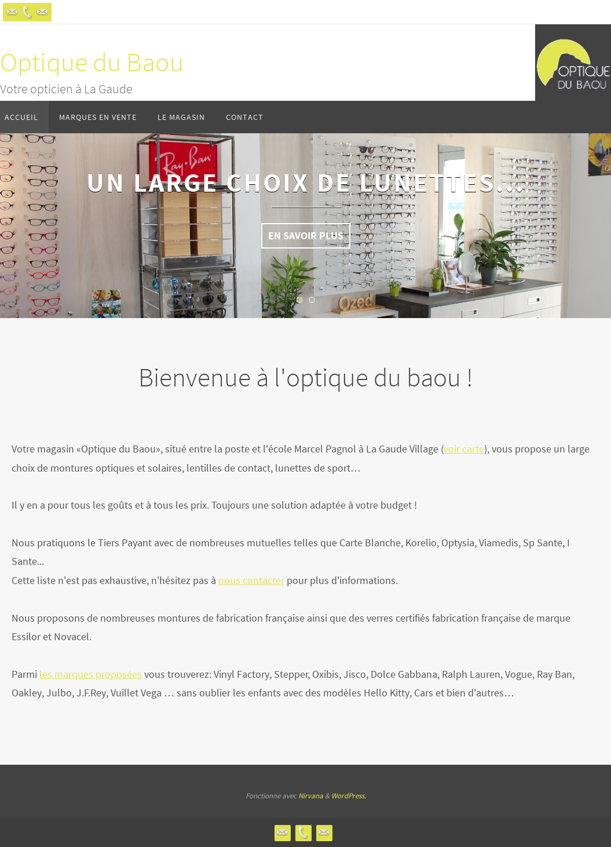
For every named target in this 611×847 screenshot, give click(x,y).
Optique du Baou (92, 62)
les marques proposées (90, 674)
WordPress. (348, 796)
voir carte (464, 448)
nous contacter (251, 580)
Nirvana (310, 796)
